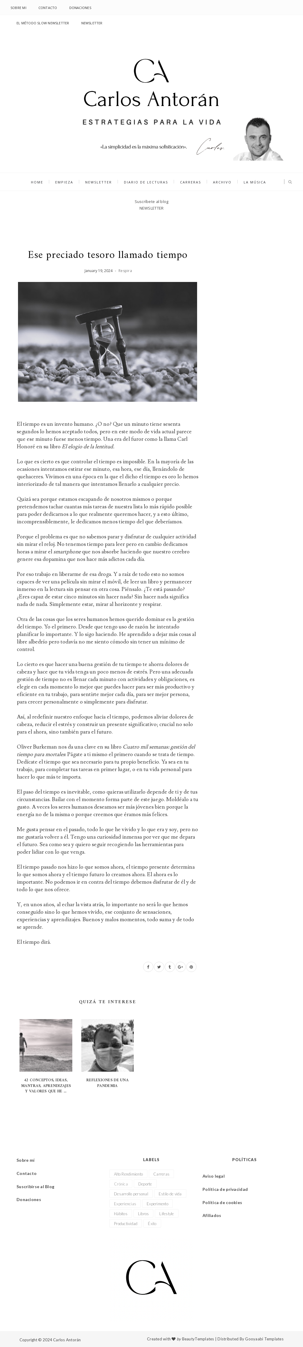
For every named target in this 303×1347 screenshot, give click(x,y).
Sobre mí (25, 1160)
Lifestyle (166, 1213)
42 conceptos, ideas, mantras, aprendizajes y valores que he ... (46, 1085)
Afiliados (211, 1215)
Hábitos (121, 1213)
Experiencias (125, 1203)
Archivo (222, 182)
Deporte (145, 1184)
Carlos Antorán (67, 1339)
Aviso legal (213, 1176)
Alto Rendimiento (128, 1174)
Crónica (121, 1184)
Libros (143, 1213)
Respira (125, 270)
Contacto (47, 7)
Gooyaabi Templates (264, 1338)
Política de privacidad (225, 1189)
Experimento (157, 1203)
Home (37, 182)
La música (255, 182)
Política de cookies (222, 1202)
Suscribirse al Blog (35, 1186)
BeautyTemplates (198, 1338)
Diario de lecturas (146, 182)
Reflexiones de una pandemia (107, 1083)
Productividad (125, 1223)
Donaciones (80, 7)
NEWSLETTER (92, 23)
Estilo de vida (170, 1193)
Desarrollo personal (131, 1193)
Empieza (64, 182)
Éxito (152, 1223)
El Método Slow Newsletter (42, 23)
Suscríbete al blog (152, 201)
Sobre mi (18, 7)
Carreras (190, 182)
